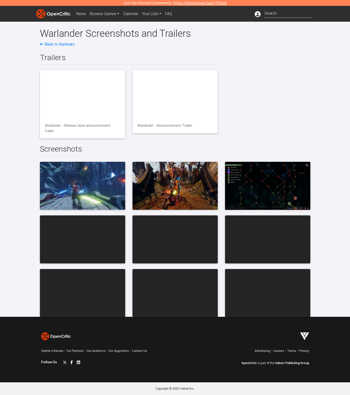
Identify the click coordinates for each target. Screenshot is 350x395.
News (81, 13)
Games (103, 13)
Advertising (262, 351)
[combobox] (288, 13)
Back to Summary (57, 44)
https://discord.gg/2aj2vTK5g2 (200, 2)
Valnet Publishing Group (292, 363)
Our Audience (96, 351)
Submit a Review (52, 351)
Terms (291, 351)
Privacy (304, 351)
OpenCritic (249, 363)
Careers (278, 351)
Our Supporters (118, 351)
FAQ (168, 13)
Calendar (130, 13)
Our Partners (75, 351)
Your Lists (150, 13)
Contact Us (139, 351)
